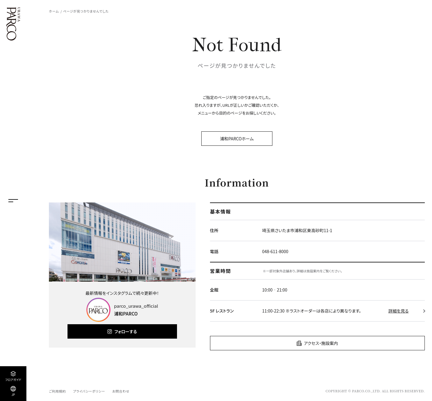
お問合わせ (120, 391)
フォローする (125, 331)
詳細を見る (398, 311)
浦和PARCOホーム (237, 139)
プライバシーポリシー (89, 391)
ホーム (54, 11)
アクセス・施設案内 (321, 343)
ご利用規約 (57, 391)
